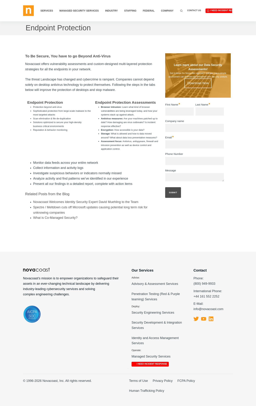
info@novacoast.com (208, 309)
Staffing (130, 10)
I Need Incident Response (225, 10)
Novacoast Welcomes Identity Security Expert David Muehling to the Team (85, 202)
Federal (148, 10)
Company (167, 10)
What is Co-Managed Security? (55, 218)
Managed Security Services (79, 10)
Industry (111, 10)
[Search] (181, 11)
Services (47, 10)
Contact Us (194, 10)
